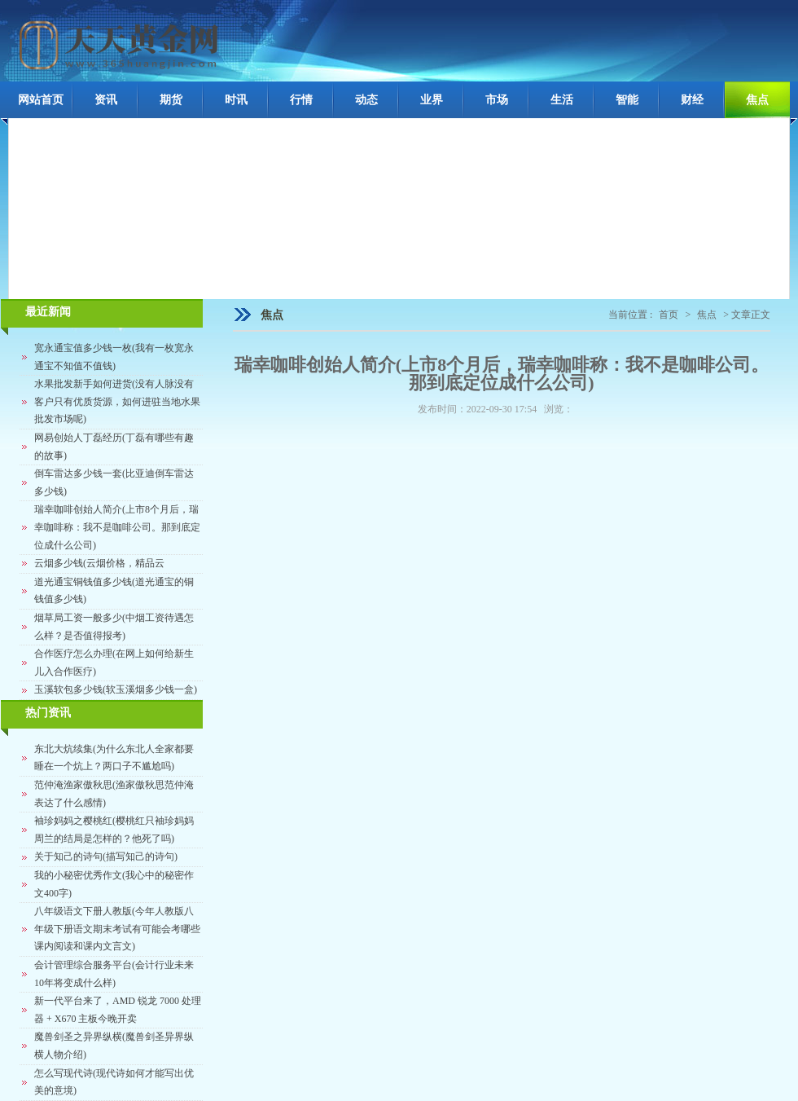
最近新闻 (48, 312)
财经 (692, 100)
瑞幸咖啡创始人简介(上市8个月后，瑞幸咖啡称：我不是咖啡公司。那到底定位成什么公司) (117, 527)
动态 (366, 100)
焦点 (757, 100)
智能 (627, 100)
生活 (561, 100)
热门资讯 (48, 713)
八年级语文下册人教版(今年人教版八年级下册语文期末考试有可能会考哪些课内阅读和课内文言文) (117, 928)
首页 (668, 314)
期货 (171, 100)
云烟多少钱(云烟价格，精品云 (99, 563)
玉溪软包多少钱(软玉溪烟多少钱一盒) (115, 689)
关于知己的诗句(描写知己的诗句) (106, 856)
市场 (496, 100)
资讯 (105, 100)
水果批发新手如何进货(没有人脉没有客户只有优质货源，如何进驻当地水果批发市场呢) (117, 401)
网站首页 (41, 100)
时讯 (236, 100)
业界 (431, 100)
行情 (301, 100)
